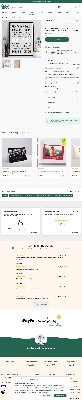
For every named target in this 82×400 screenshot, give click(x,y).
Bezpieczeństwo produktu (73, 392)
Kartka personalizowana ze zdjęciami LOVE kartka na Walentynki (15, 172)
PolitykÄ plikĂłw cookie (20, 390)
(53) (66, 23)
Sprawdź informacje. (75, 77)
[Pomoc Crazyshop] (31, 366)
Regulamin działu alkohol (72, 386)
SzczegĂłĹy (34, 379)
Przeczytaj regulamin (55, 325)
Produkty (68, 12)
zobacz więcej (74, 191)
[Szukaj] (34, 7)
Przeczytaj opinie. (69, 74)
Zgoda (20, 379)
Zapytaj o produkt (59, 24)
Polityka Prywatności (71, 381)
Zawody (50, 12)
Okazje (23, 12)
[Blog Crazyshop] (51, 365)
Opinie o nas (10, 361)
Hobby (59, 12)
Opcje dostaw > (76, 64)
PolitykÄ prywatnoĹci (48, 385)
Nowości (4, 12)
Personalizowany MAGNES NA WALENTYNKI (50, 171)
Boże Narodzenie (32, 13)
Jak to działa (34, 232)
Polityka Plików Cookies (72, 384)
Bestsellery (14, 12)
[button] (38, 38)
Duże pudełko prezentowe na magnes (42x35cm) (64, 52)
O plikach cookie (50, 379)
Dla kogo (41, 12)
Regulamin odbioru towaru (73, 389)
